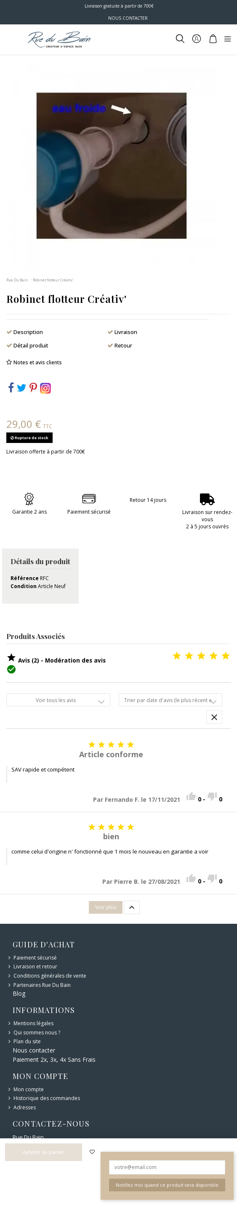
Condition (24, 586)
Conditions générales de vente (49, 976)
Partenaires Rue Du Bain (42, 985)
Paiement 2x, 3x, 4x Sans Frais (54, 1059)
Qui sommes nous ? (36, 1032)
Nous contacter (34, 1050)
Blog (19, 993)
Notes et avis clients (37, 362)
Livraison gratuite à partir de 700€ (118, 6)
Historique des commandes (46, 1098)
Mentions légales (33, 1023)
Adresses (24, 1107)
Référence (25, 578)
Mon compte (28, 1089)
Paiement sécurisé (35, 957)
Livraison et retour (35, 966)
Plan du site (27, 1041)
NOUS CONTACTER (128, 18)
